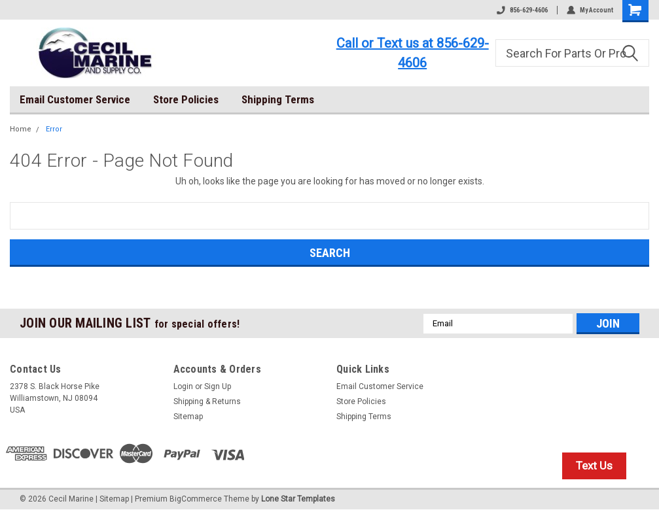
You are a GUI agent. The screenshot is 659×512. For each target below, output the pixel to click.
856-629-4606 (522, 10)
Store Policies (186, 99)
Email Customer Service (75, 99)
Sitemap (188, 416)
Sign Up (217, 386)
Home (20, 129)
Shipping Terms (277, 99)
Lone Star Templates (298, 498)
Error (54, 129)
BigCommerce (195, 498)
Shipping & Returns (207, 401)
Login (183, 386)
